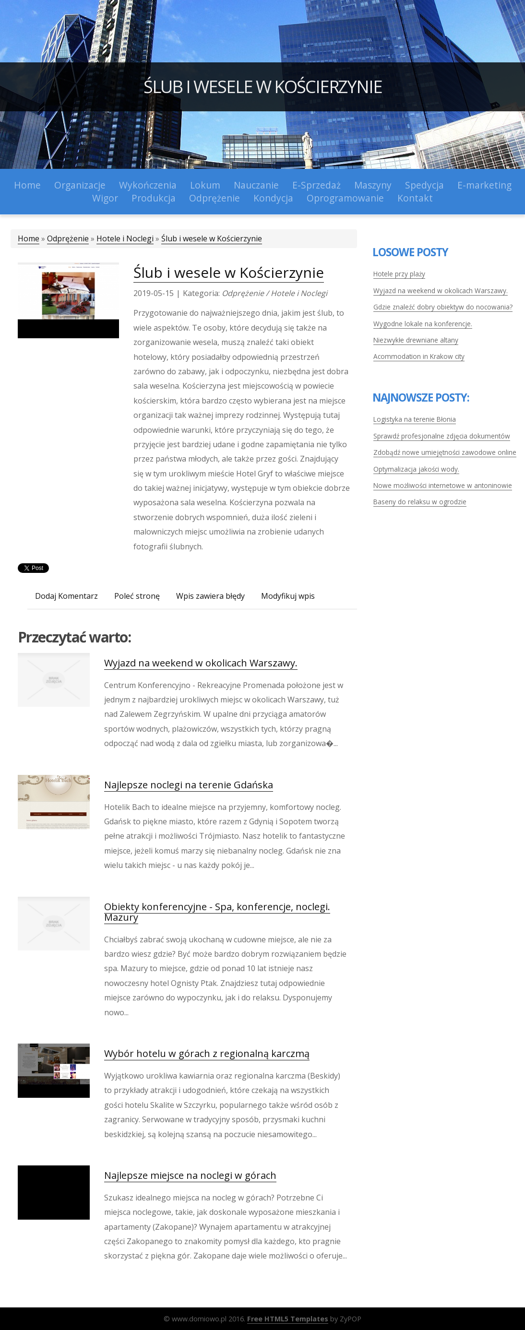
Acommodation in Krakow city (419, 356)
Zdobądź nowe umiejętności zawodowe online (444, 452)
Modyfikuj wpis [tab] (288, 596)
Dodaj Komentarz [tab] (66, 596)
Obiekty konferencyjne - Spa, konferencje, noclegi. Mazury (217, 912)
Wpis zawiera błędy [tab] (210, 596)
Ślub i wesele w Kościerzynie (262, 86)
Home (28, 238)
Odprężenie (68, 238)
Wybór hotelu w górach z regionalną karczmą (207, 1053)
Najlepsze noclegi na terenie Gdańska (188, 784)
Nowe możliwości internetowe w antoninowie (442, 485)
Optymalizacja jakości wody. (416, 469)
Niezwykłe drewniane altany (415, 339)
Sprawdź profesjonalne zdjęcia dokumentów (441, 435)
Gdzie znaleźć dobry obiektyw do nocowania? (443, 306)
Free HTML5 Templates (287, 1318)
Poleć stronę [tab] (137, 596)
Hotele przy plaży (399, 273)
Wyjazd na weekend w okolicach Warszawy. (201, 662)
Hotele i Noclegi (125, 238)
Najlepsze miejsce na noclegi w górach (190, 1175)
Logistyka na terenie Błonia (414, 419)
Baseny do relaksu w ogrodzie (419, 501)
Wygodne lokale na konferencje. (422, 323)
